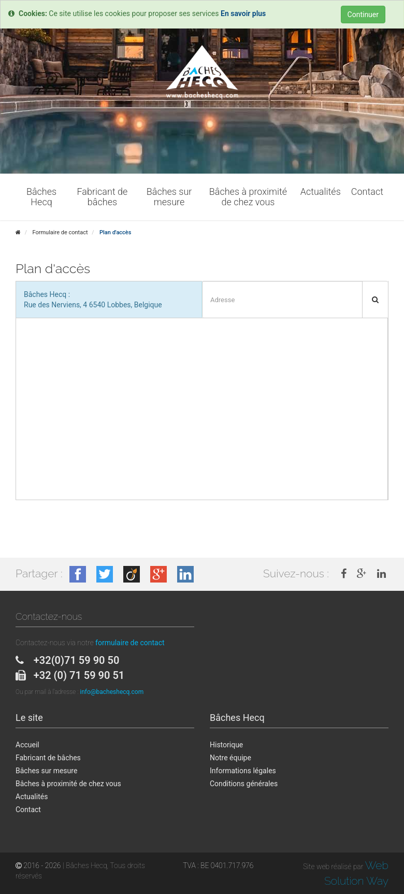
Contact (28, 809)
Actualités (32, 796)
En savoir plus (243, 13)
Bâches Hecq (237, 717)
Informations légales (243, 771)
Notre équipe (230, 758)
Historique (226, 745)
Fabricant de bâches (48, 758)
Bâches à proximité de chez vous (68, 783)
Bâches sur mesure (46, 771)
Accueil (27, 745)
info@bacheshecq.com (111, 692)
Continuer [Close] (363, 14)
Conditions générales (244, 783)
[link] (344, 573)
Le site (29, 717)
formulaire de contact (129, 642)
